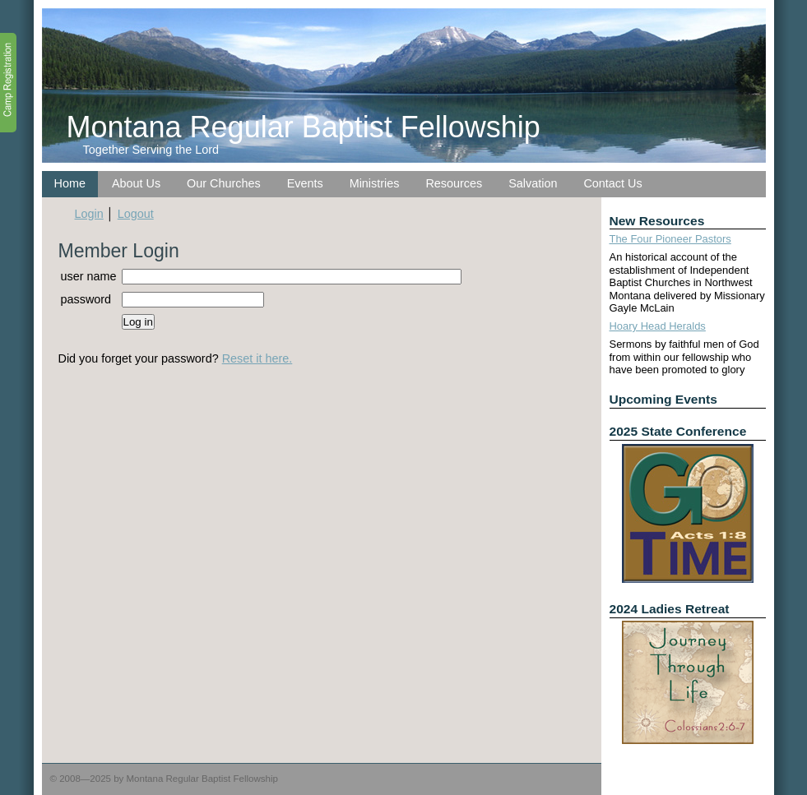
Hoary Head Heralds (658, 326)
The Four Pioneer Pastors (670, 239)
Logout (136, 213)
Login (89, 213)
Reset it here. (257, 358)
